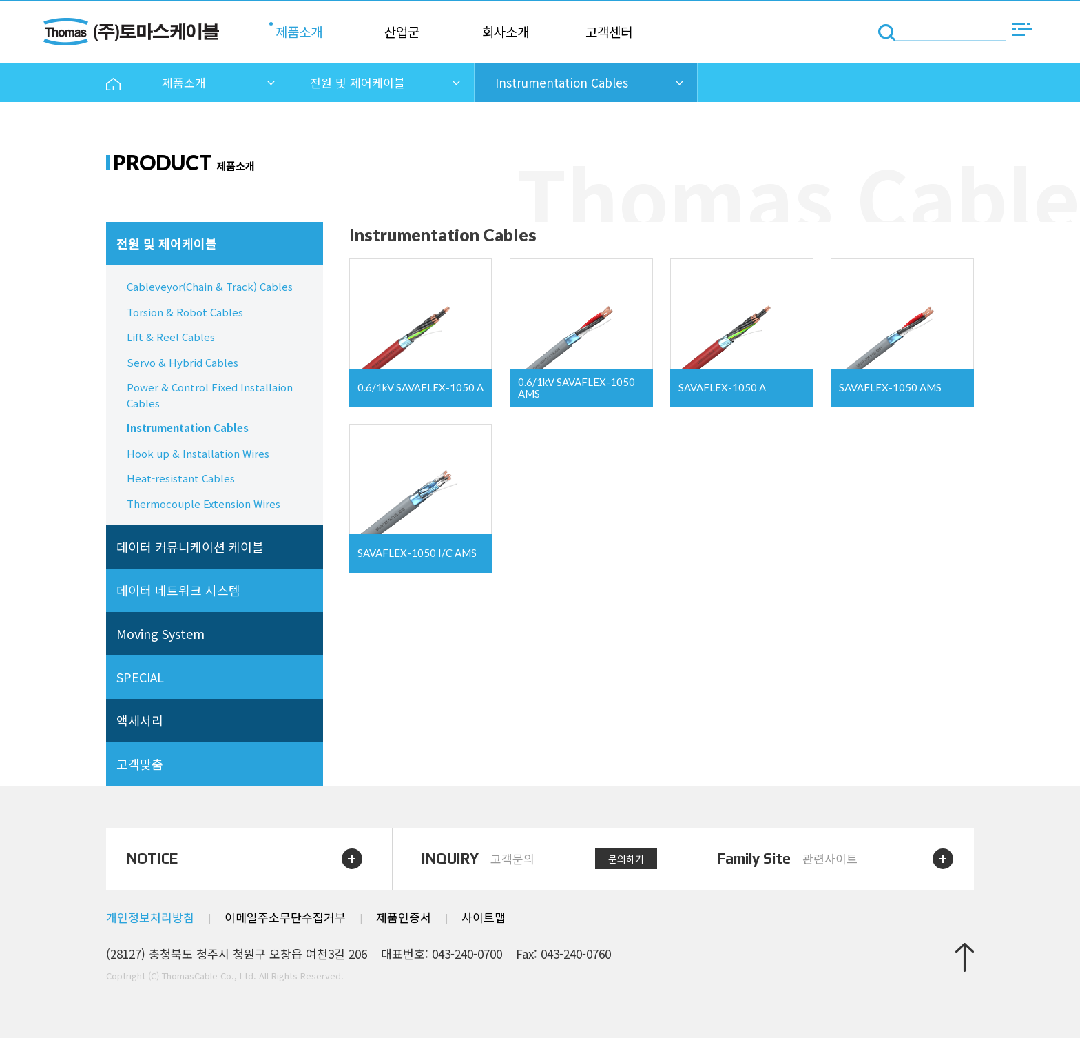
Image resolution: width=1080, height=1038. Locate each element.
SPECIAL (140, 677)
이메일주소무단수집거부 (285, 917)
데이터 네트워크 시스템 (178, 590)
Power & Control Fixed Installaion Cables (210, 395)
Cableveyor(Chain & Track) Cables (210, 286)
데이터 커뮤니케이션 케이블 (190, 547)
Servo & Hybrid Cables (182, 362)
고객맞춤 (139, 764)
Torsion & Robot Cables (185, 312)
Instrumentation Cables (188, 427)
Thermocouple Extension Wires (203, 503)
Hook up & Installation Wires (198, 453)
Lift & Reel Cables (171, 336)
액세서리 (139, 720)
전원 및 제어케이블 (166, 243)
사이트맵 (483, 917)
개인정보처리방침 (150, 917)
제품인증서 (403, 917)
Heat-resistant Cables (181, 478)
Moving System (160, 633)
